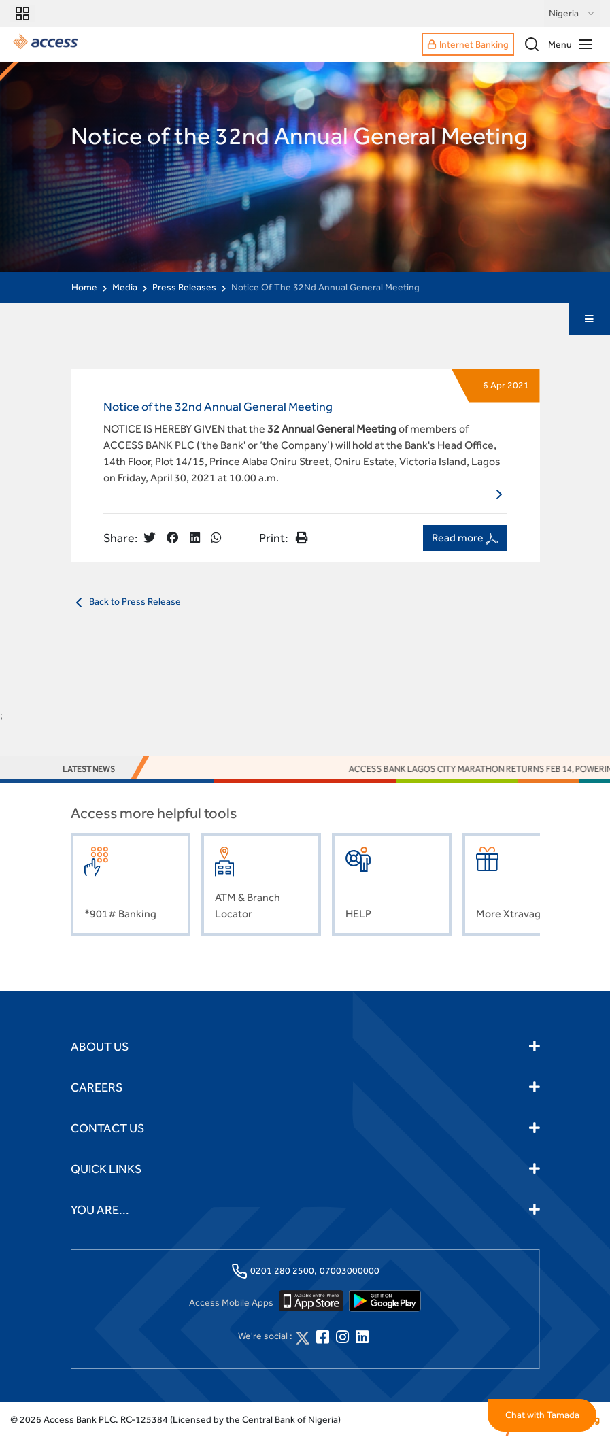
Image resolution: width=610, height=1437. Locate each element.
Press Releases (184, 287)
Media (124, 287)
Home (84, 287)
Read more (465, 538)
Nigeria (572, 13)
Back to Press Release (126, 602)
